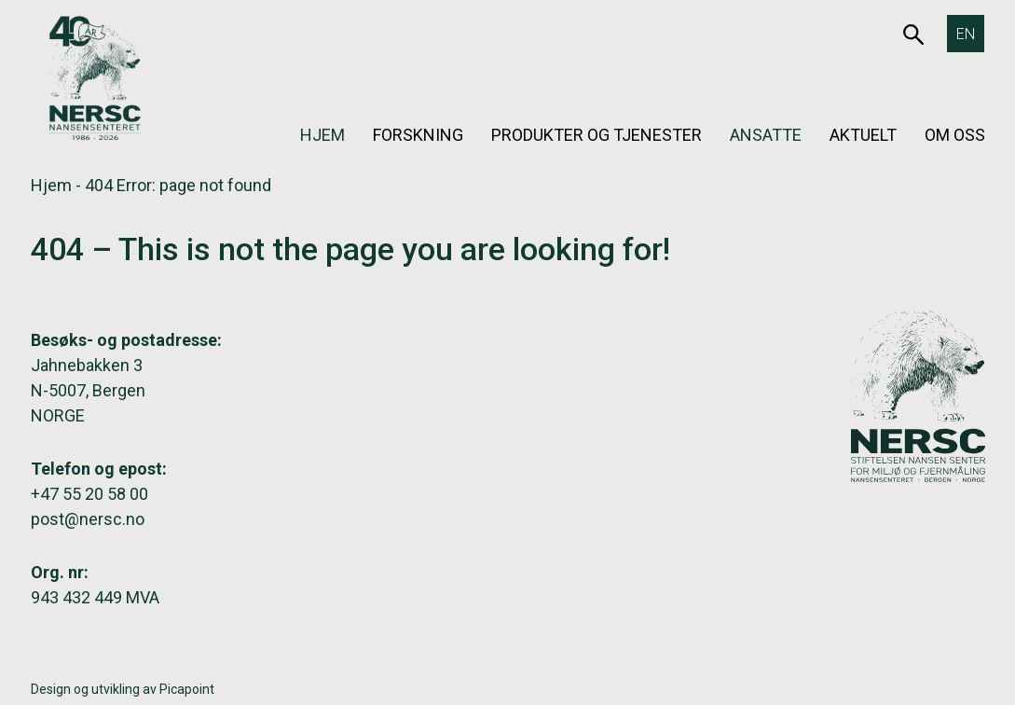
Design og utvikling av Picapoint (122, 689)
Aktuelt (863, 135)
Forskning (418, 135)
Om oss (955, 135)
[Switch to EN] (965, 33)
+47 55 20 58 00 (89, 494)
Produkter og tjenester (596, 135)
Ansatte (766, 135)
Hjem (322, 135)
